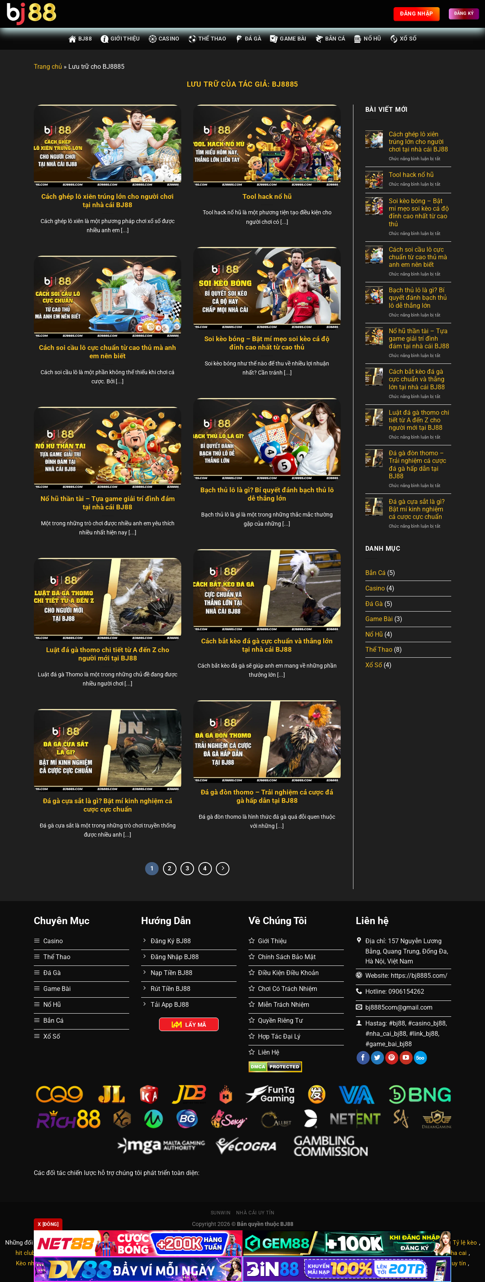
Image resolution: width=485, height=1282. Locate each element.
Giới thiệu (120, 39)
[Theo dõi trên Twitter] (377, 1057)
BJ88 (80, 39)
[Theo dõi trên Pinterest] (391, 1057)
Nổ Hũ (367, 39)
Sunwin (221, 1213)
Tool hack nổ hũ (267, 196)
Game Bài (288, 39)
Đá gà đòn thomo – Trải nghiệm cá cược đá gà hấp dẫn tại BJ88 (267, 797)
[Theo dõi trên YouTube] (406, 1057)
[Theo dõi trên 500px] (420, 1057)
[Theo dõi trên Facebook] (363, 1057)
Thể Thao (207, 39)
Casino (164, 39)
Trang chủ (48, 66)
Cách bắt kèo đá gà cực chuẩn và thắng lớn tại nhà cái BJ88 (267, 645)
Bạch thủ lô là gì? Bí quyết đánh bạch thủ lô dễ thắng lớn (267, 494)
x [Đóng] (48, 1224)
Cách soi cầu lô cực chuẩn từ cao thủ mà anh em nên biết (107, 352)
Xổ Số (403, 39)
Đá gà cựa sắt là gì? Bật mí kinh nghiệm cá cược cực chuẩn (107, 805)
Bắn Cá (330, 39)
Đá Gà (248, 39)
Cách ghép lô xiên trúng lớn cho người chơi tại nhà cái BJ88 (107, 201)
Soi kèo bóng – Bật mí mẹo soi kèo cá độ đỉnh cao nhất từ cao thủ (267, 343)
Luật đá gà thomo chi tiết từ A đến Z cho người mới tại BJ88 (107, 654)
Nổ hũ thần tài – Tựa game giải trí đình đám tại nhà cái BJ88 (108, 503)
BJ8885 (285, 84)
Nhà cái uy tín (255, 1213)
